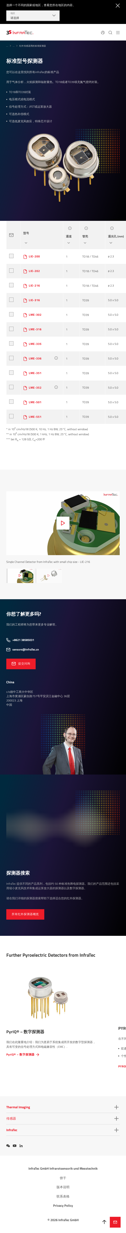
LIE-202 (34, 271)
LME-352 (35, 387)
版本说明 (63, 1187)
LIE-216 (34, 285)
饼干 (63, 1178)
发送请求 (115, 1222)
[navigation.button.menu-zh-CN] (118, 32)
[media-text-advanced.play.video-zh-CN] (63, 523)
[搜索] (110, 32)
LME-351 (35, 373)
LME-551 (35, 417)
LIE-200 (34, 256)
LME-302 (35, 314)
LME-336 (35, 358)
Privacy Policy (63, 1205)
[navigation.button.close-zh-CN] (117, 5)
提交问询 (24, 663)
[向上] (104, 1222)
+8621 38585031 (23, 640)
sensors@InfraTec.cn (25, 649)
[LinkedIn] (21, 1146)
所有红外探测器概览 (25, 914)
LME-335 (35, 344)
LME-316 (35, 329)
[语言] (103, 32)
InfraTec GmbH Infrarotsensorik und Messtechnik (63, 1168)
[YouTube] (14, 1146)
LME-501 (35, 402)
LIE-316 (34, 300)
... (7, 46)
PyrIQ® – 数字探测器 (20, 1054)
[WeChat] (8, 1146)
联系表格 (63, 1196)
